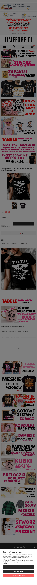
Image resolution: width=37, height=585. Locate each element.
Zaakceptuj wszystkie (18, 575)
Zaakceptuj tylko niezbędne (18, 567)
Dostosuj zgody (18, 571)
